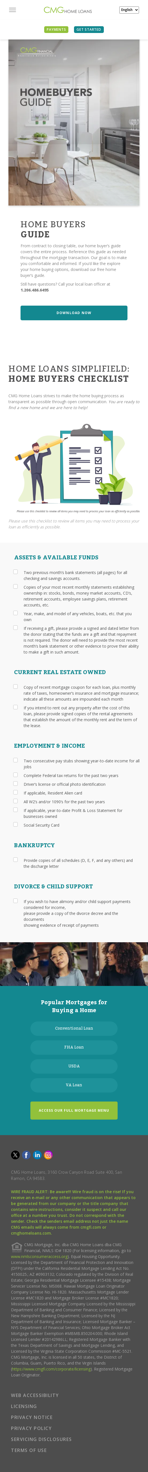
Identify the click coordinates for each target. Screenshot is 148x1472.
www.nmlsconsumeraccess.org (39, 1256)
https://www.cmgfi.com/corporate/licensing (51, 1369)
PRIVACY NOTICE (32, 1417)
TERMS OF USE (29, 1450)
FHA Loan (74, 1047)
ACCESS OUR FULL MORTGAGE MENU (74, 1110)
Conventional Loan (74, 1028)
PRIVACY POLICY (31, 1428)
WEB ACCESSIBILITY (35, 1395)
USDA (74, 1066)
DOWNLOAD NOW (74, 312)
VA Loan (74, 1085)
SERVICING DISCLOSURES (41, 1439)
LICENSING (24, 1406)
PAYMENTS (56, 29)
